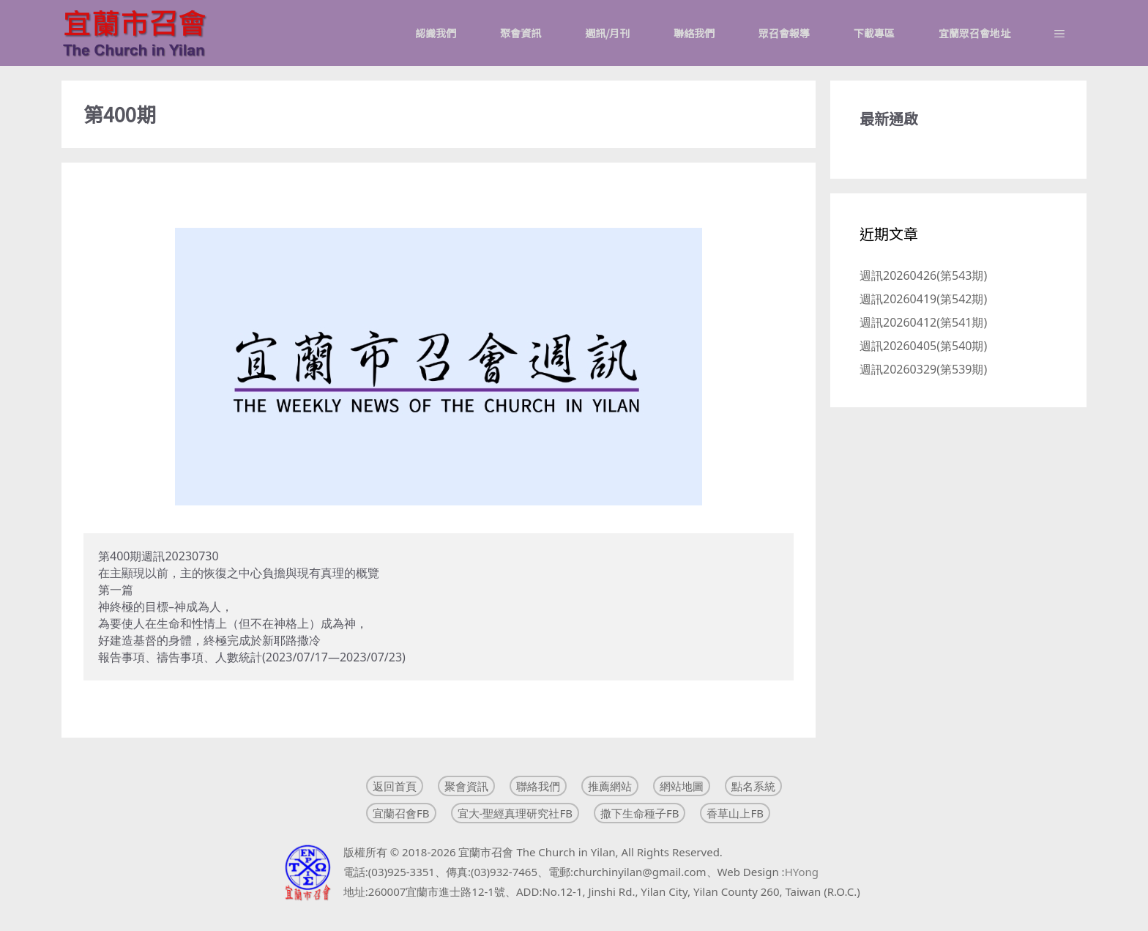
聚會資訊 (520, 33)
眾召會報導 (784, 33)
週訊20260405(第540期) (923, 346)
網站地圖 (682, 786)
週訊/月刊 (607, 33)
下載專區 (874, 33)
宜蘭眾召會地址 (974, 33)
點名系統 (753, 786)
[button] (1059, 33)
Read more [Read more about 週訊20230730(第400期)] (113, 707)
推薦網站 (610, 786)
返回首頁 (395, 786)
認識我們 (435, 33)
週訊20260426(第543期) (923, 275)
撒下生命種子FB (639, 813)
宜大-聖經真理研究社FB (515, 813)
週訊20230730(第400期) (169, 194)
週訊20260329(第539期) (923, 369)
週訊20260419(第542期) (923, 299)
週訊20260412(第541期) (923, 322)
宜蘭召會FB (401, 813)
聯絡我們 (694, 33)
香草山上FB (735, 813)
